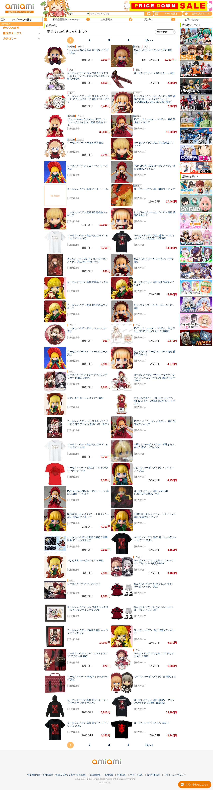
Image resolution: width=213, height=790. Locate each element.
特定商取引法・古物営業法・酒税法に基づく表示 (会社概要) (56, 775)
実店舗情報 (95, 775)
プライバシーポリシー (175, 775)
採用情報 (109, 775)
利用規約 (121, 775)
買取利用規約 (153, 775)
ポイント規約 (136, 775)
